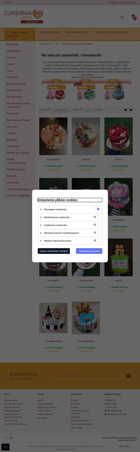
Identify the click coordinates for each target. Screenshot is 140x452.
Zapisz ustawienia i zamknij (53, 251)
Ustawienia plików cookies (57, 200)
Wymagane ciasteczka (55, 209)
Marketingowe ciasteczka (56, 217)
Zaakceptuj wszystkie (89, 251)
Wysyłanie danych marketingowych (61, 233)
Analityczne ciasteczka (55, 225)
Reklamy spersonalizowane (57, 241)
